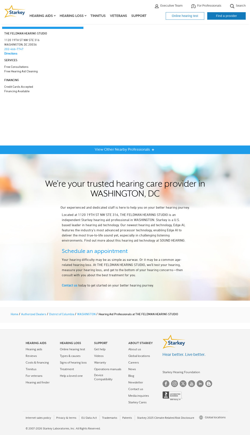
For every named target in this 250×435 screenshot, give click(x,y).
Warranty (100, 362)
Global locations (139, 356)
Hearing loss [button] (72, 16)
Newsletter (135, 382)
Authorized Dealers (34, 314)
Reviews (31, 356)
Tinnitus (98, 16)
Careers (133, 362)
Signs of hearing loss (73, 362)
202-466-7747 (14, 49)
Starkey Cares (137, 402)
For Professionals (206, 6)
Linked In (200, 383)
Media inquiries (138, 395)
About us (134, 349)
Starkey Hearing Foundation (181, 372)
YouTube (191, 383)
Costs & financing (37, 362)
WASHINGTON (86, 314)
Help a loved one (71, 375)
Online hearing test (185, 16)
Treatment (67, 369)
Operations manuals (107, 369)
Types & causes (70, 356)
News (132, 369)
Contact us (69, 285)
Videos (99, 356)
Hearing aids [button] (41, 16)
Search (238, 6)
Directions (10, 53)
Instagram (174, 383)
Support (138, 16)
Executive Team (168, 6)
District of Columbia (62, 314)
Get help (100, 349)
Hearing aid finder (38, 382)
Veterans (118, 16)
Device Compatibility (103, 377)
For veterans (34, 375)
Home (15, 314)
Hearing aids (34, 349)
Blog (131, 375)
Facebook (166, 383)
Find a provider (226, 16)
